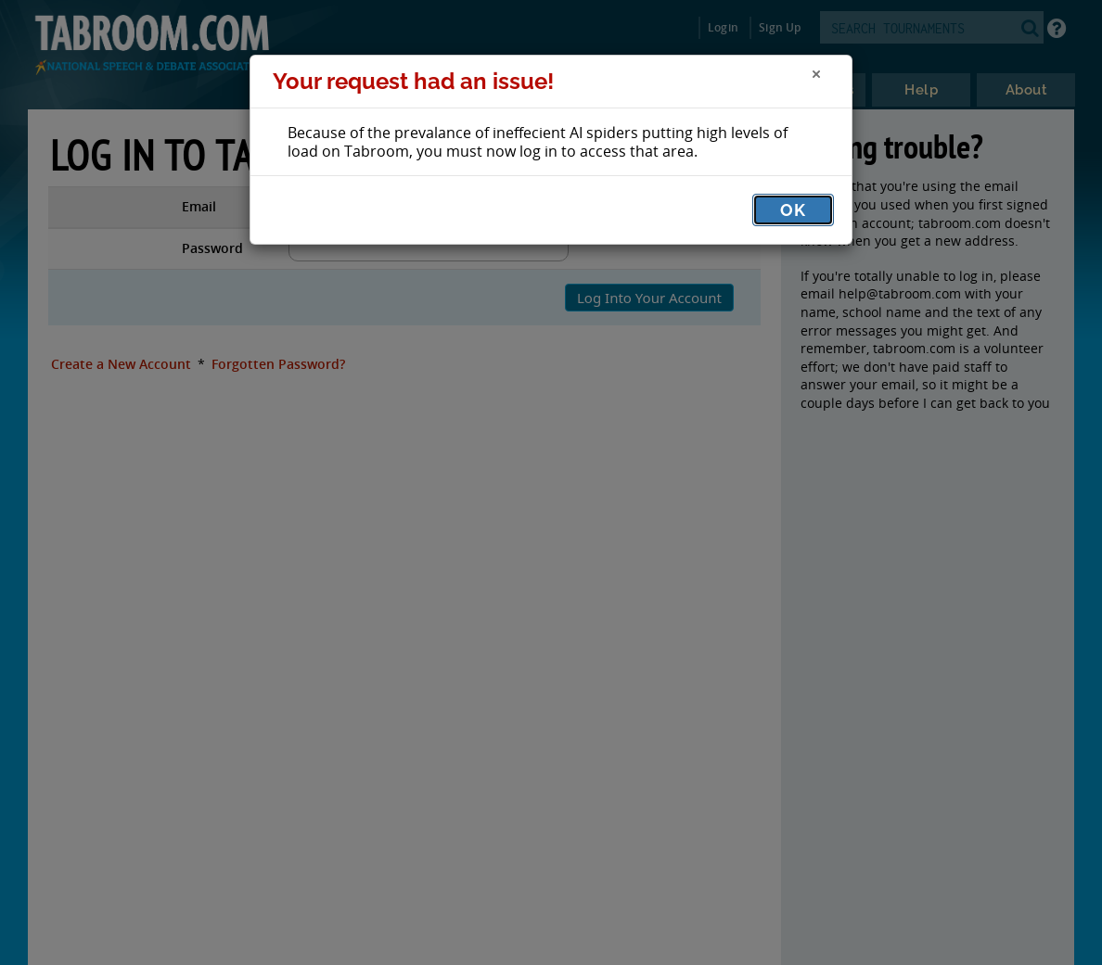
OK (793, 210)
